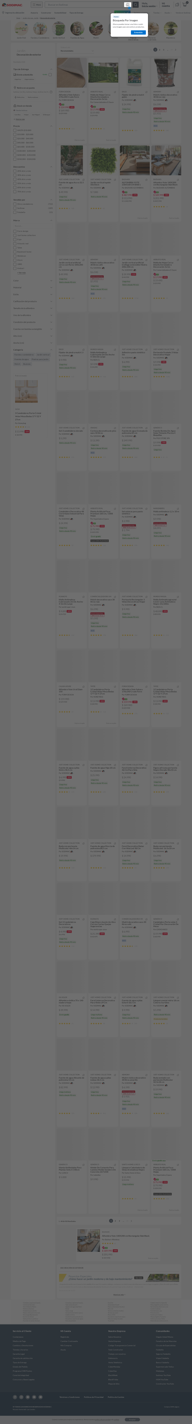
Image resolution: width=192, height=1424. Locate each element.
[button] (92, 4)
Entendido (138, 32)
